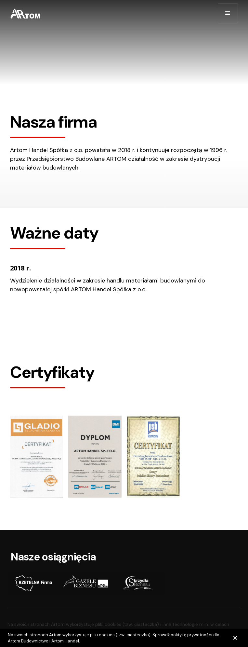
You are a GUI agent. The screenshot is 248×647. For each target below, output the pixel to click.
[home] (25, 13)
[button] (228, 13)
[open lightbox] (36, 457)
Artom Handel (65, 641)
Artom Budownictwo (28, 641)
